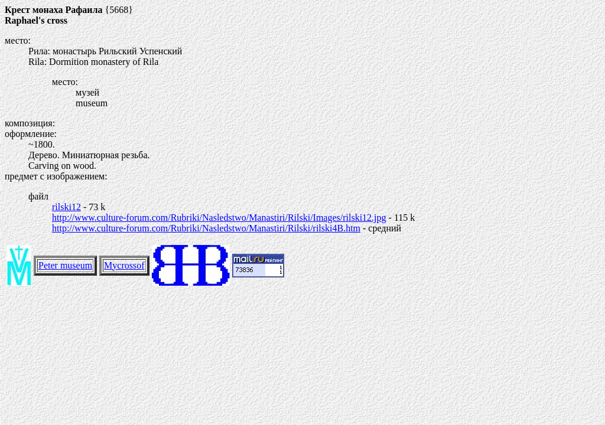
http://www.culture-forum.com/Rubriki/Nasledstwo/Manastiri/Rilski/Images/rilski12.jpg (219, 217)
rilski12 (66, 207)
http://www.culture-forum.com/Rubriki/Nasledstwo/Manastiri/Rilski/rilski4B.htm (206, 228)
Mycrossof (124, 265)
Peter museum (65, 265)
